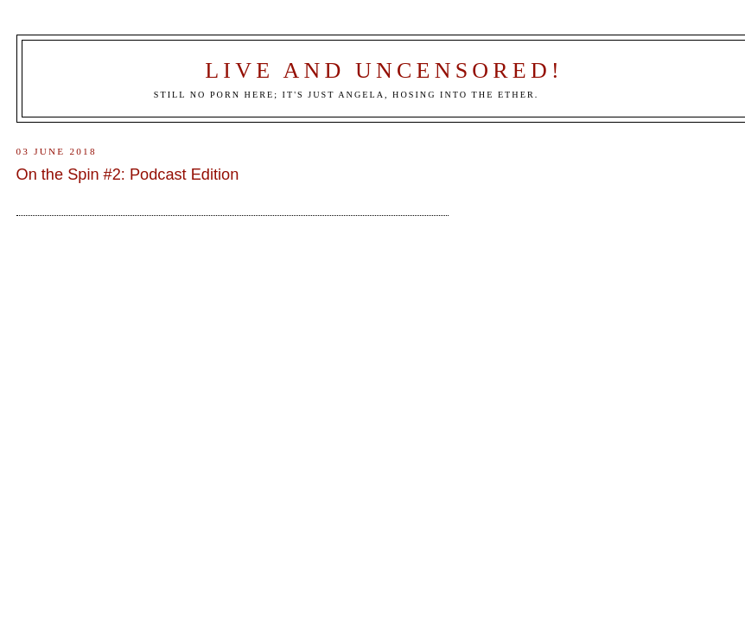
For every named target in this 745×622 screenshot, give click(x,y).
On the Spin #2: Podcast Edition (127, 174)
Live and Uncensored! (384, 70)
